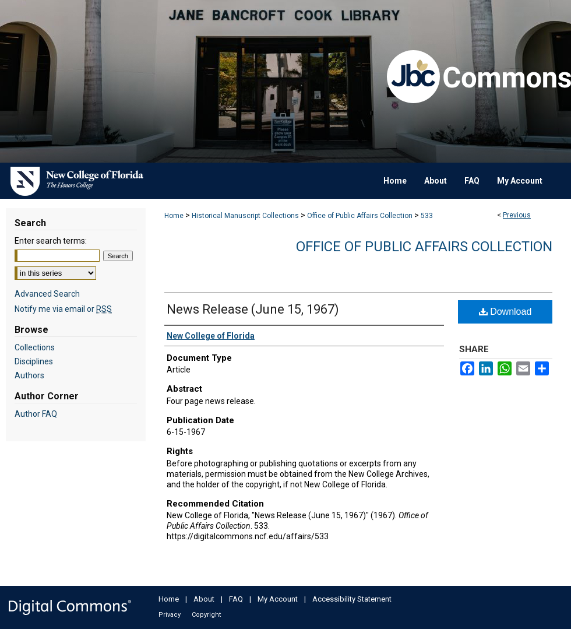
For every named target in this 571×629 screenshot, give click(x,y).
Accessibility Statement (352, 599)
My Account (278, 599)
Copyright (206, 615)
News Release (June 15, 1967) (253, 309)
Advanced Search (47, 293)
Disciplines (34, 361)
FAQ (236, 599)
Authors (29, 375)
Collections (35, 347)
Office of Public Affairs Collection (360, 216)
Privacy (169, 615)
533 (427, 216)
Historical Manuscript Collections (245, 216)
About (203, 599)
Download (505, 312)
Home (174, 216)
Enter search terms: (51, 240)
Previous (517, 215)
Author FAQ (36, 414)
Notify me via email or (63, 309)
